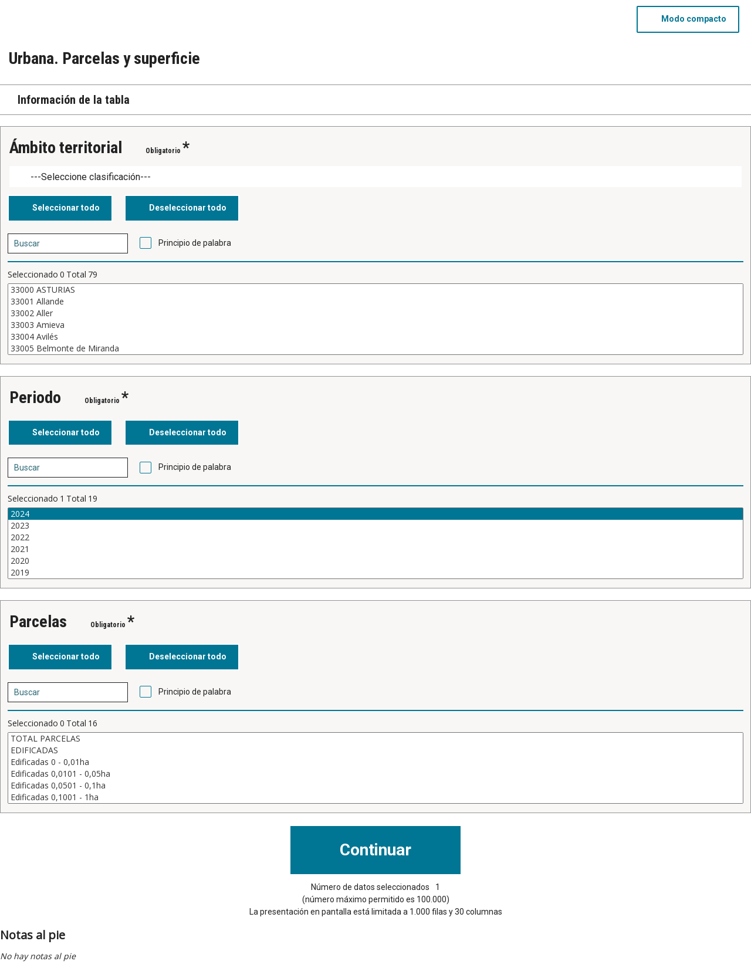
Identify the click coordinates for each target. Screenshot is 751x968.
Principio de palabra (194, 243)
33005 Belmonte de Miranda (375, 348)
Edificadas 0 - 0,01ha (375, 762)
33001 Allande (375, 301)
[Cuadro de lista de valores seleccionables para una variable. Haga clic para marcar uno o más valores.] (375, 319)
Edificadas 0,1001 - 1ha (375, 797)
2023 (375, 526)
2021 (375, 549)
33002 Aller (375, 313)
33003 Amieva (375, 325)
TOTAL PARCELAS (375, 738)
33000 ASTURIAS (375, 290)
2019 (375, 572)
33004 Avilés (375, 337)
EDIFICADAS (375, 750)
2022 (375, 537)
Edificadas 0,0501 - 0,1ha (375, 785)
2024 (375, 514)
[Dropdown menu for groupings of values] (375, 177)
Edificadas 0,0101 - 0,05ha (375, 774)
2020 (375, 561)
